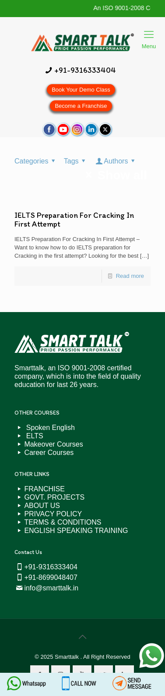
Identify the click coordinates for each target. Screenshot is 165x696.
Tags (76, 161)
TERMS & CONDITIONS (62, 522)
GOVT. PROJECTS (54, 497)
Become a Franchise (81, 106)
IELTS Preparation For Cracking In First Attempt (74, 219)
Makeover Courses (53, 444)
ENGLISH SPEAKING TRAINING (76, 530)
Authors (116, 161)
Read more (130, 276)
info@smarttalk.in (51, 588)
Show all (113, 175)
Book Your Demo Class (81, 89)
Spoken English (49, 427)
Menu (149, 35)
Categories (36, 161)
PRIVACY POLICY (53, 514)
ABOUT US (42, 505)
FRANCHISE (44, 489)
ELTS (33, 436)
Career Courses (49, 452)
